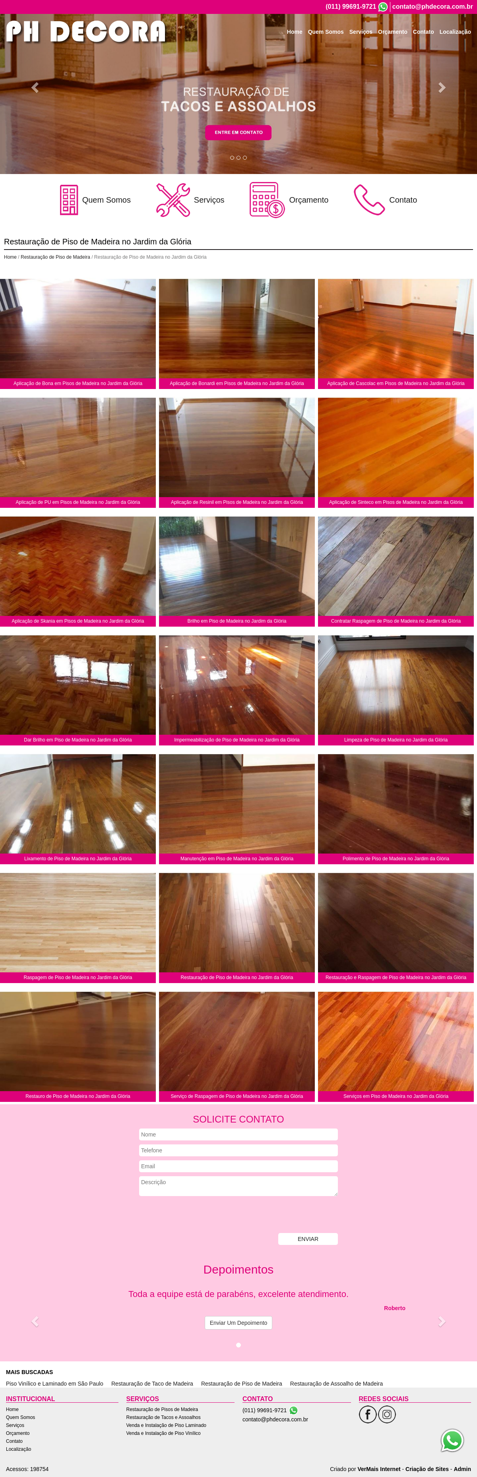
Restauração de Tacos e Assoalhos (163, 1417)
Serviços (360, 35)
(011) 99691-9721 (351, 6)
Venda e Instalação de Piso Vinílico (163, 1433)
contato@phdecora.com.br (432, 6)
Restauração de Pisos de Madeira (162, 1409)
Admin (462, 1469)
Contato (423, 35)
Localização (455, 35)
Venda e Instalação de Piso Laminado (166, 1425)
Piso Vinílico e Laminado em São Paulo (54, 1383)
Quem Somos (326, 35)
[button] (36, 87)
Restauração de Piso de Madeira (55, 257)
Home (294, 35)
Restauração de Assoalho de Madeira (336, 1383)
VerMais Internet (378, 1469)
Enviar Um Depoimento (239, 1323)
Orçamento (392, 35)
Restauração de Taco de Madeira (152, 1383)
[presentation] (199, 1215)
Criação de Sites (427, 1469)
